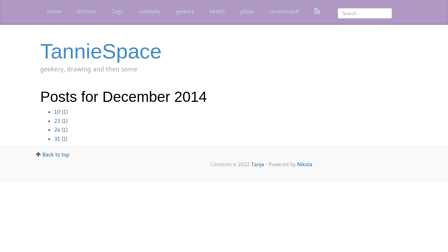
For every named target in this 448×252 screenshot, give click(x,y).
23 (57, 120)
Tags (117, 11)
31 (57, 138)
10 (57, 111)
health (217, 11)
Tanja (257, 164)
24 (57, 129)
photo (247, 11)
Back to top (55, 154)
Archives (87, 11)
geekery (185, 11)
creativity (149, 11)
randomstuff (284, 11)
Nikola (304, 164)
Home (54, 11)
